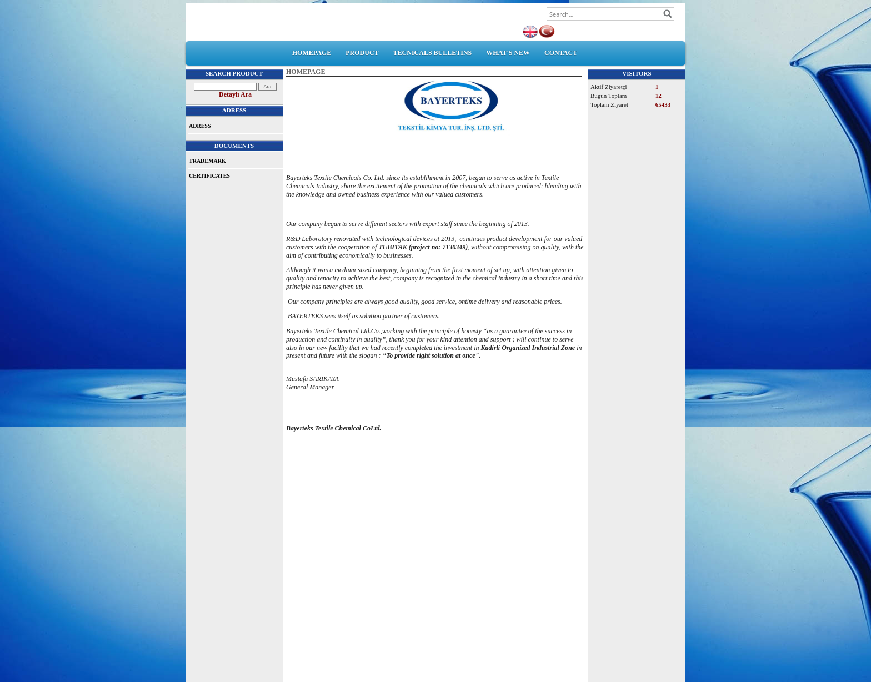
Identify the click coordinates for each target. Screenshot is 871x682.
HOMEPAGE (311, 53)
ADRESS (200, 126)
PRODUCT (362, 53)
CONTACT (560, 53)
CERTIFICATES (209, 176)
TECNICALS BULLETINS (432, 53)
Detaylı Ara (235, 94)
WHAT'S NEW (508, 53)
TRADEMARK (207, 161)
